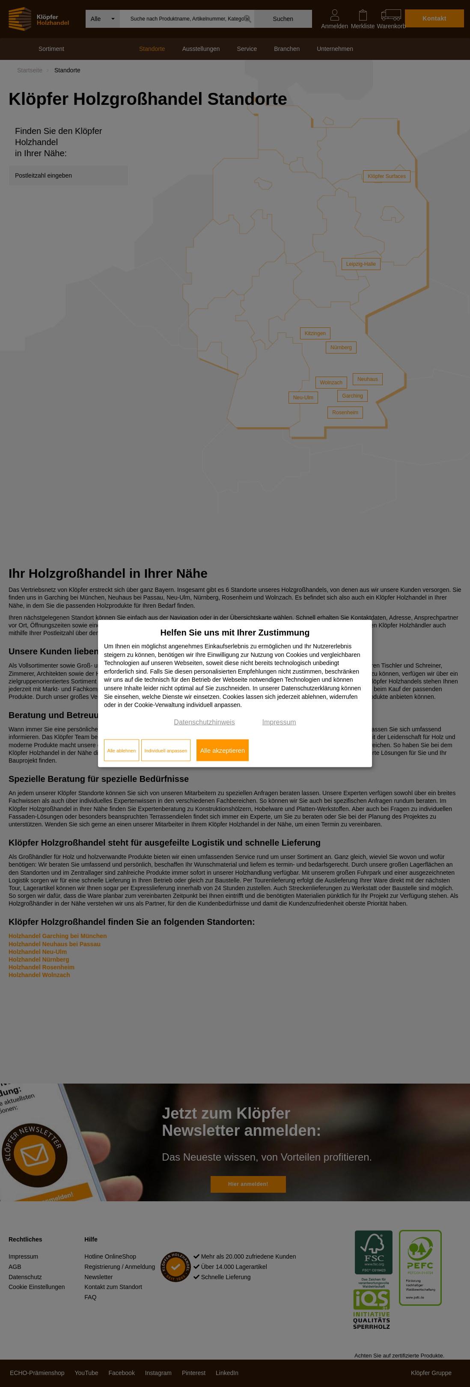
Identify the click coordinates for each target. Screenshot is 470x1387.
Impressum (279, 721)
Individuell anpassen (165, 750)
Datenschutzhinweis (204, 721)
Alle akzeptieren (222, 750)
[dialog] (235, 693)
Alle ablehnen (121, 750)
